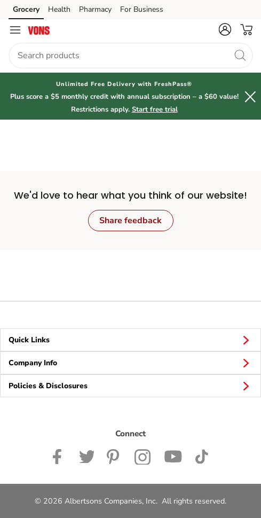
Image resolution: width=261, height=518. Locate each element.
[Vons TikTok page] (201, 455)
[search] (240, 55)
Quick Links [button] (130, 339)
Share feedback (130, 220)
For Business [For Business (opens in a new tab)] (141, 9)
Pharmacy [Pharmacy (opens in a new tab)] (95, 9)
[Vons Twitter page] (86, 455)
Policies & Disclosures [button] (130, 385)
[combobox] (130, 55)
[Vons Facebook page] (60, 455)
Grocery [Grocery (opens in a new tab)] (26, 9)
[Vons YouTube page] (173, 455)
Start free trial (155, 109)
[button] (224, 29)
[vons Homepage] (39, 29)
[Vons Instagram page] (142, 455)
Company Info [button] (130, 362)
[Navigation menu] (15, 30)
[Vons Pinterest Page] (114, 455)
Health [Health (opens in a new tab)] (59, 9)
